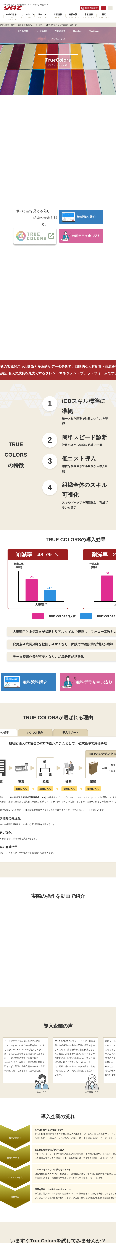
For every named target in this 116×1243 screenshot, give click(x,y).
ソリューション (27, 15)
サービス (42, 15)
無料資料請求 (91, 8)
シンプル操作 (35, 732)
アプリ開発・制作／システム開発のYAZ (16, 25)
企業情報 (89, 15)
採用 (104, 15)
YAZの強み (11, 16)
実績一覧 (73, 15)
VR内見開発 (60, 31)
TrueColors (94, 31)
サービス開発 (42, 31)
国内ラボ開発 (23, 31)
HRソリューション (58, 39)
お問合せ (103, 8)
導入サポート (70, 732)
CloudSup (77, 31)
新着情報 (58, 15)
